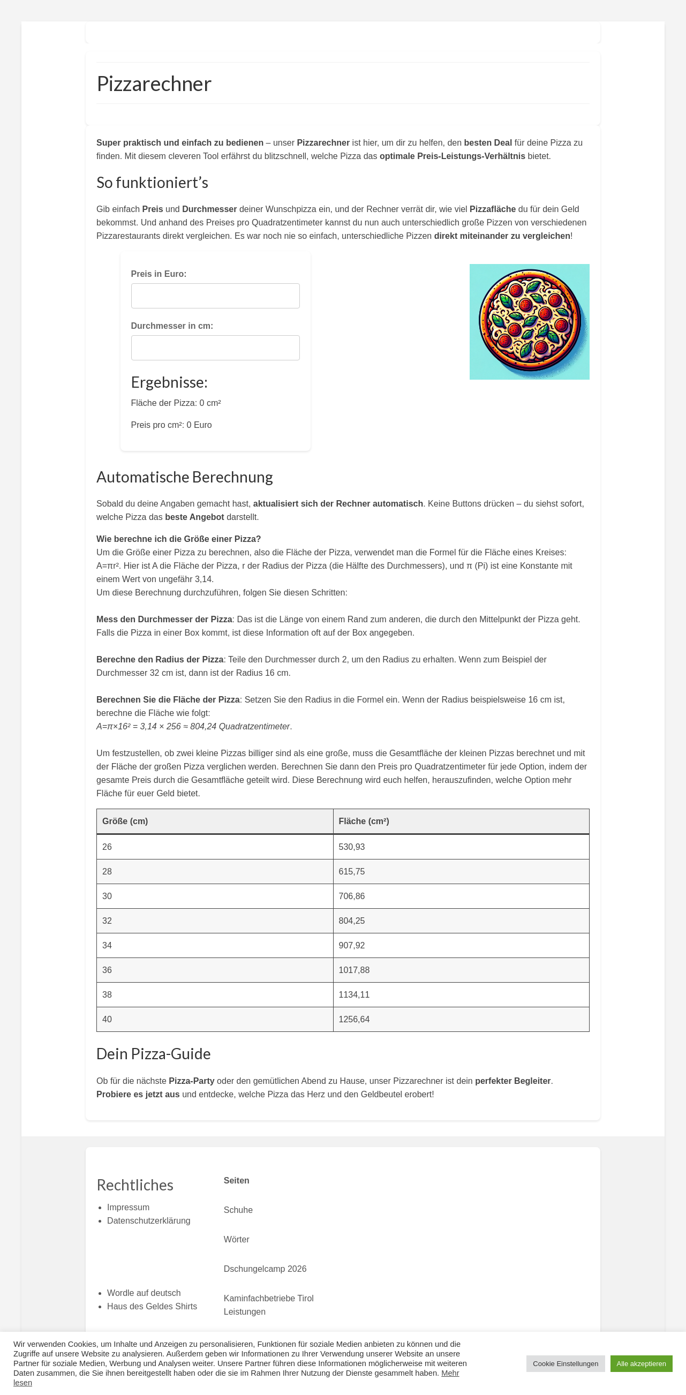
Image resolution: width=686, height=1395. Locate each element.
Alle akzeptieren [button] (642, 1364)
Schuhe (238, 1210)
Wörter (237, 1239)
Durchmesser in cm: (172, 325)
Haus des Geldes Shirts (152, 1306)
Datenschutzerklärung (149, 1220)
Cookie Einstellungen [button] (565, 1364)
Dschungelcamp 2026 (265, 1268)
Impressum (128, 1207)
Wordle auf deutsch (144, 1293)
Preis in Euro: (159, 273)
